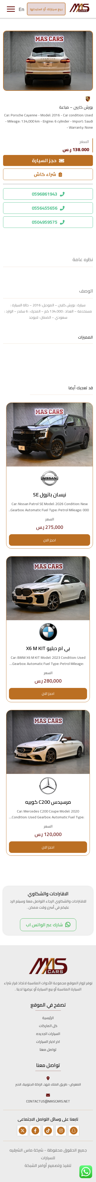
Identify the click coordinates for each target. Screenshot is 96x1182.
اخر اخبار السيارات (48, 1041)
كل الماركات (48, 1025)
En (21, 9)
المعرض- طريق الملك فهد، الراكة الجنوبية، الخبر (48, 1081)
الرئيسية (48, 1017)
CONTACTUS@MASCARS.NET (48, 1098)
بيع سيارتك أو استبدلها (46, 9)
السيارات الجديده (48, 1033)
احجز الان (49, 540)
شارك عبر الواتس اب (48, 925)
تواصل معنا (48, 1049)
